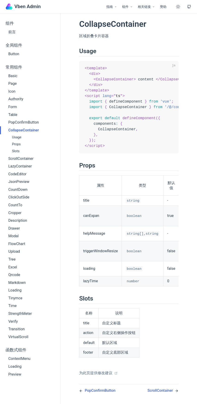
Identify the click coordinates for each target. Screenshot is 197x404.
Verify (13, 321)
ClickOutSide (18, 197)
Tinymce (15, 298)
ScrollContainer (21, 158)
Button (13, 54)
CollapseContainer (23, 130)
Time (12, 306)
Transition (16, 329)
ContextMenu (19, 358)
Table (12, 114)
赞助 (163, 7)
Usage (16, 137)
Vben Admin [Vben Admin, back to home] (23, 6)
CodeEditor (17, 174)
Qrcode (14, 275)
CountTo (15, 205)
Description (17, 220)
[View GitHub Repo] (189, 6)
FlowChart (16, 244)
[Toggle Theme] (178, 6)
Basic (12, 76)
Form (12, 107)
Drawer (14, 228)
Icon (11, 91)
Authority (15, 99)
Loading (15, 290)
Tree (11, 259)
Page (12, 83)
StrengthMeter (20, 313)
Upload (14, 251)
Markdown (17, 282)
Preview (14, 374)
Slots (15, 151)
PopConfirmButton (23, 122)
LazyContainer (20, 166)
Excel (12, 267)
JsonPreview (18, 181)
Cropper (15, 213)
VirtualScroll (18, 337)
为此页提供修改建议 (98, 376)
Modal (13, 236)
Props (16, 144)
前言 (12, 32)
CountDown (18, 189)
